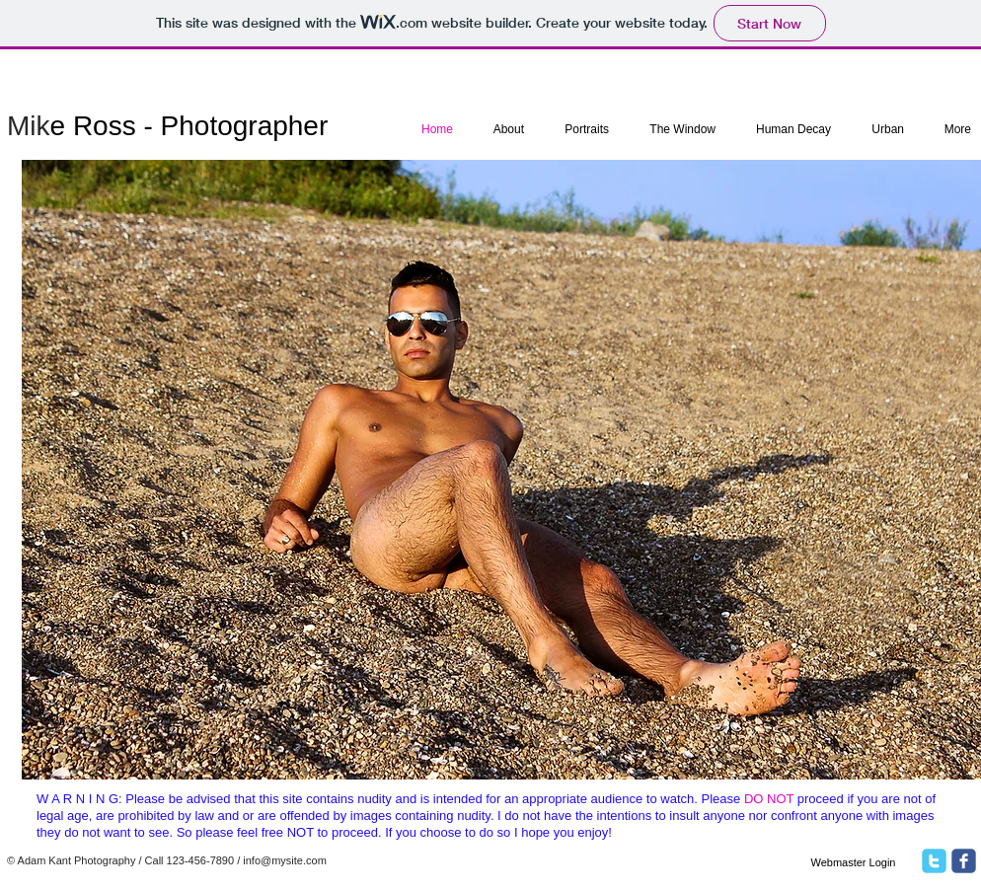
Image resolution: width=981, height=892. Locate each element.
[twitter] (934, 861)
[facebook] (963, 861)
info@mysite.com (285, 860)
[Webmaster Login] (853, 862)
